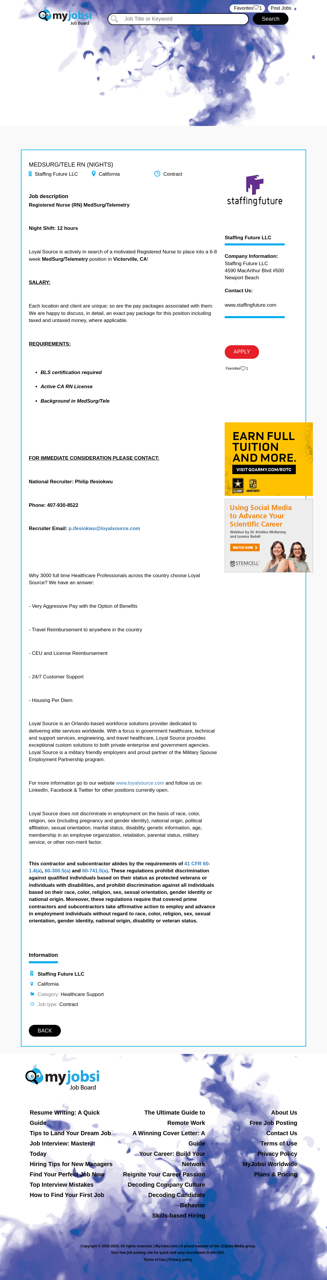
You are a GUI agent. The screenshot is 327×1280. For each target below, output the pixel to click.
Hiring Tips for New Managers (71, 1164)
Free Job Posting (273, 1123)
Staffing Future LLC (248, 237)
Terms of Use (279, 1143)
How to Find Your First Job (67, 1195)
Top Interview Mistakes (62, 1184)
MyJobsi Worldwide (270, 1164)
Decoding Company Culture (166, 1184)
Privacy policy (180, 1260)
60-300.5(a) (58, 871)
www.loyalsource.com (140, 783)
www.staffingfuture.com (250, 305)
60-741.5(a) (95, 871)
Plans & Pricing (275, 1174)
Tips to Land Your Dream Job (70, 1133)
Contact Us (281, 1133)
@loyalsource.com (118, 528)
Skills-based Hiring (178, 1215)
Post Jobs (281, 8)
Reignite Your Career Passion (164, 1174)
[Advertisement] (163, 70)
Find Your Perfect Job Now (67, 1174)
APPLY (241, 352)
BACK (45, 1031)
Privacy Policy (277, 1153)
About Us (284, 1112)
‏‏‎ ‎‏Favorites (247, 8)
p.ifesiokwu (82, 528)
